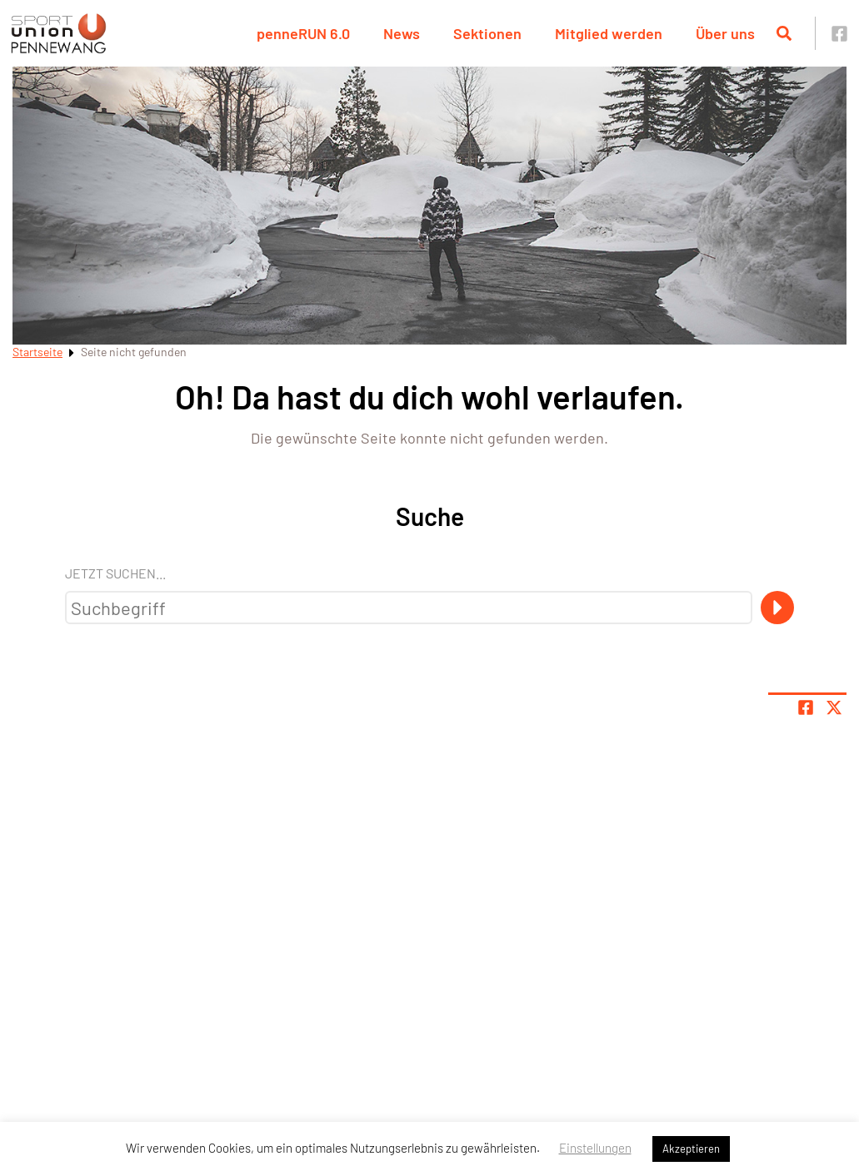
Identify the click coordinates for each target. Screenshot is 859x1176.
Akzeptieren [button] (691, 1148)
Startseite (37, 352)
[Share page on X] (834, 707)
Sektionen (487, 33)
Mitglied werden (608, 33)
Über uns (725, 33)
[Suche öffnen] (784, 33)
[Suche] (777, 607)
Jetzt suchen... (115, 573)
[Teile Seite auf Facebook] (805, 707)
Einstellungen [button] (595, 1147)
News (401, 33)
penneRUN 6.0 (303, 33)
